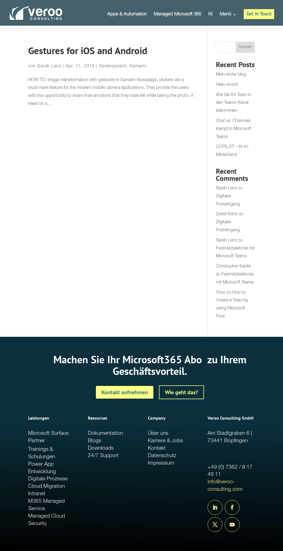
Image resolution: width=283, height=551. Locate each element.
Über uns (158, 433)
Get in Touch (259, 14)
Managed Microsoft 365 (177, 15)
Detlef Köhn (227, 214)
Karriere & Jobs (165, 441)
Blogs (94, 441)
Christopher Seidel (233, 266)
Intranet (36, 494)
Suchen (245, 47)
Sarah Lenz (49, 66)
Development (113, 66)
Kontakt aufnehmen (124, 392)
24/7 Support (103, 456)
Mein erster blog (231, 75)
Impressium (161, 463)
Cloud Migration (46, 486)
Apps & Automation (126, 15)
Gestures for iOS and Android (87, 50)
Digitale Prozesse (48, 479)
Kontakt (157, 448)
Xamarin (138, 66)
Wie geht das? (181, 392)
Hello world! (227, 85)
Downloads (101, 448)
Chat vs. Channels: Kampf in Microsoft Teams (233, 129)
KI (210, 15)
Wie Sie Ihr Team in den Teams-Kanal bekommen (233, 103)
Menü (225, 15)
